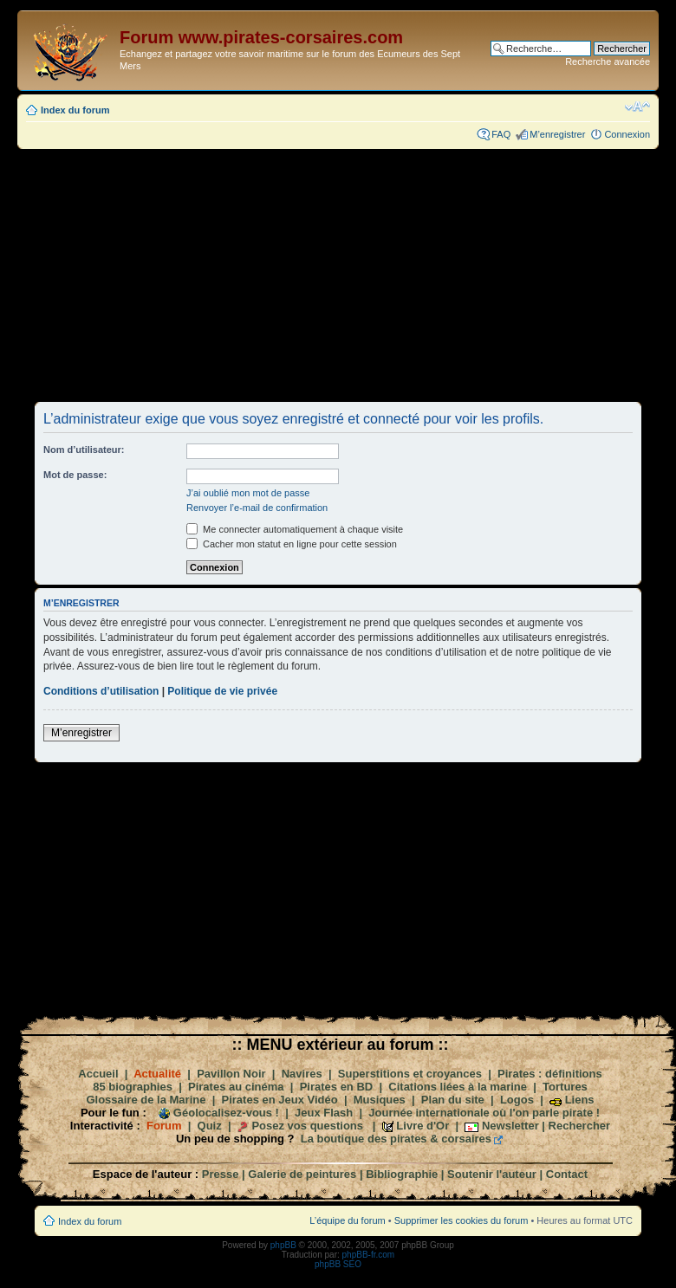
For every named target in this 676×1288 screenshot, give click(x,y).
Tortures (565, 1086)
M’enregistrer (557, 134)
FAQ (500, 134)
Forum (163, 1125)
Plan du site (452, 1099)
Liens (580, 1099)
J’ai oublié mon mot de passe (247, 493)
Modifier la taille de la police (637, 106)
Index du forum (75, 110)
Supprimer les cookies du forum (461, 1220)
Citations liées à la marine (457, 1086)
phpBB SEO (338, 1264)
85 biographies (132, 1086)
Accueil (98, 1073)
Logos (517, 1099)
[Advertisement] (338, 274)
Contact (567, 1174)
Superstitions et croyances (410, 1073)
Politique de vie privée (222, 691)
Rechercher (580, 1125)
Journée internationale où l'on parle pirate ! (484, 1112)
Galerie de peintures (302, 1174)
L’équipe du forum (347, 1220)
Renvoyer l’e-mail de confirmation (257, 507)
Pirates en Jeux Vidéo (280, 1099)
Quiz (210, 1125)
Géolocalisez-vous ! (226, 1112)
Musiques (380, 1099)
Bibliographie (402, 1174)
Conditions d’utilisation (101, 691)
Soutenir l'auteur (491, 1174)
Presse (220, 1174)
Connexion (627, 134)
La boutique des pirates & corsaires (396, 1138)
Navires (302, 1073)
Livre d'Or (422, 1125)
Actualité (157, 1073)
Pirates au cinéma (236, 1086)
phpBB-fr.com (368, 1254)
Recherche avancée (607, 61)
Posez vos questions (307, 1125)
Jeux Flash (324, 1112)
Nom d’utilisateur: (84, 449)
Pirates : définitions (549, 1073)
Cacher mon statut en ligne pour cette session (291, 544)
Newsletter (510, 1125)
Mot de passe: (75, 474)
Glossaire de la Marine (145, 1099)
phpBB (283, 1245)
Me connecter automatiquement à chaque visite (294, 529)
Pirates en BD (337, 1086)
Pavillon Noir (231, 1073)
